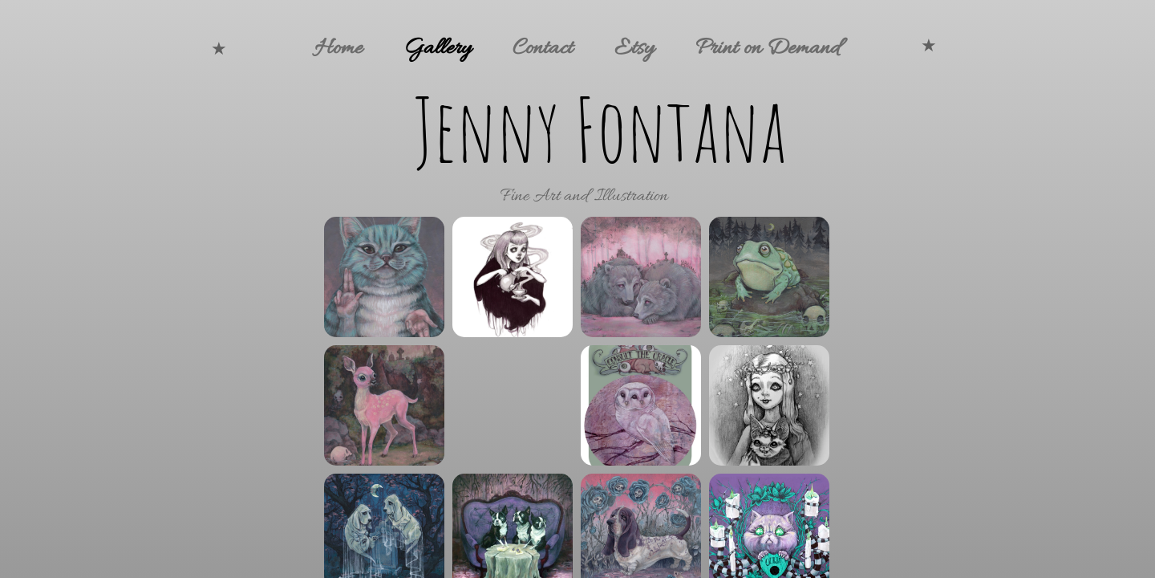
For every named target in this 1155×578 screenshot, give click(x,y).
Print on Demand (767, 49)
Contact (543, 49)
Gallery (437, 49)
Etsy (634, 49)
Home (338, 49)
